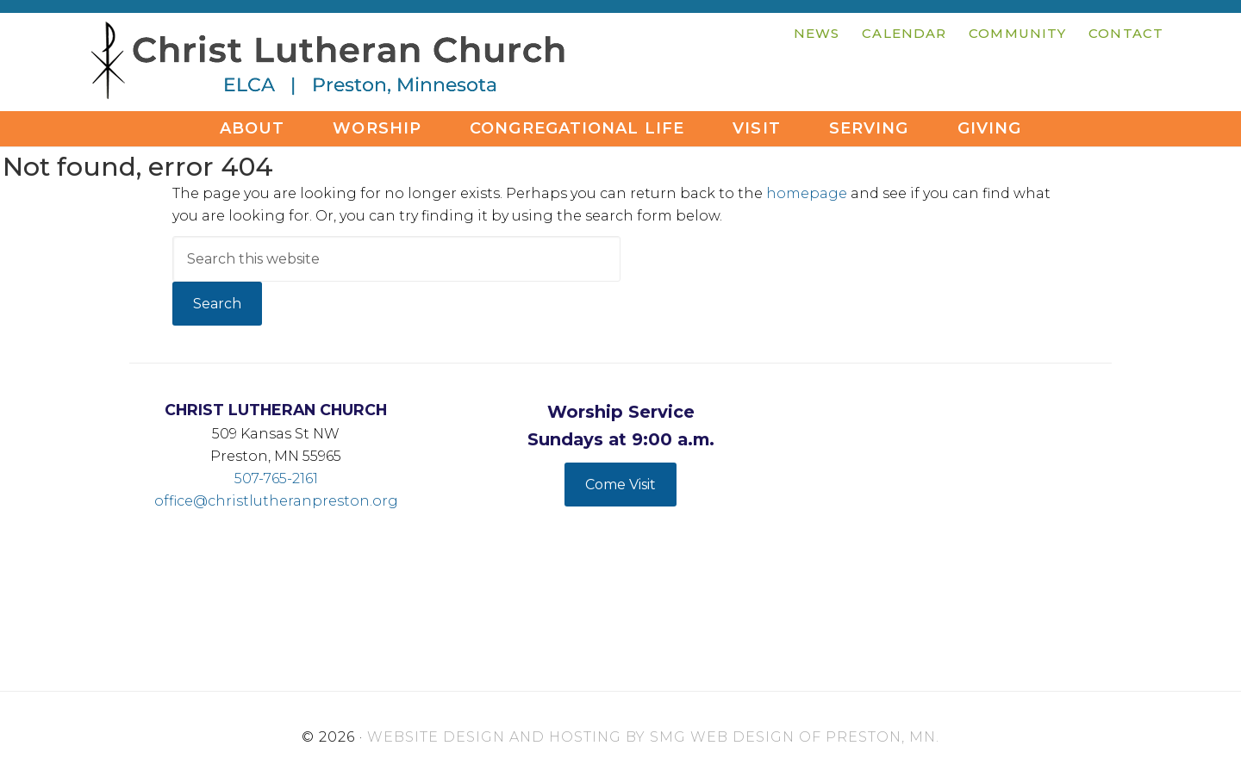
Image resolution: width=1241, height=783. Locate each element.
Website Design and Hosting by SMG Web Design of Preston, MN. (653, 737)
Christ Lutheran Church (327, 65)
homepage (806, 193)
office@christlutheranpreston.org (276, 501)
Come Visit (620, 484)
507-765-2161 (276, 478)
